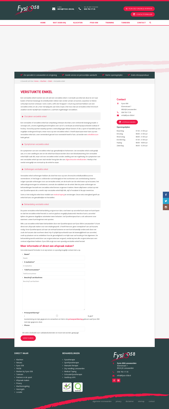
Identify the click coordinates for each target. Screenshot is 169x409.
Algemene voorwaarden (102, 401)
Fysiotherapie (69, 359)
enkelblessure (93, 134)
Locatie (19, 392)
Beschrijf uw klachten (33, 277)
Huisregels (20, 389)
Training (109, 22)
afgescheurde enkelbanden (76, 159)
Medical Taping (70, 371)
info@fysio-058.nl (65, 9)
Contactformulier (144, 14)
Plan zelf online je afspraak (140, 9)
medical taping (59, 194)
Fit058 (18, 368)
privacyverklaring (75, 319)
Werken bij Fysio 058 (24, 371)
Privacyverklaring (31, 313)
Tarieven (125, 22)
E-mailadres (29, 262)
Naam (27, 254)
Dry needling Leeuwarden (74, 368)
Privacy (19, 383)
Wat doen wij (59, 22)
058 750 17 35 (89, 9)
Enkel (50, 81)
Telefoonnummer (32, 270)
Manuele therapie (71, 365)
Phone (27, 325)
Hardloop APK (69, 377)
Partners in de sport (24, 377)
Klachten (77, 22)
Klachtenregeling (22, 386)
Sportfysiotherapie (71, 362)
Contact (141, 22)
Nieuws (19, 362)
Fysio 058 (94, 22)
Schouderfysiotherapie (73, 374)
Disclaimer (130, 401)
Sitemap (141, 401)
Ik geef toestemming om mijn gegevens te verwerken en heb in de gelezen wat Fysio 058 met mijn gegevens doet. (61, 319)
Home (43, 22)
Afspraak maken (128, 122)
